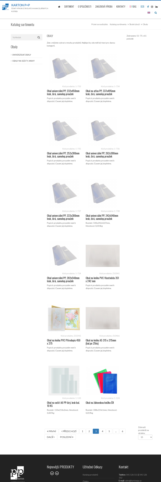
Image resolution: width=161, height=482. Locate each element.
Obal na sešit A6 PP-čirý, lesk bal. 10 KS (97, 279)
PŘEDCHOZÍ (69, 306)
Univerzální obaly (21, 55)
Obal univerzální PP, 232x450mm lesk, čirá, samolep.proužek (58, 94)
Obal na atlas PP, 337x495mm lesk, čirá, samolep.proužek (98, 92)
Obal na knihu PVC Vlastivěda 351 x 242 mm (97, 217)
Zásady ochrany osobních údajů (96, 390)
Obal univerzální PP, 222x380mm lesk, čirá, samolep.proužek (94, 156)
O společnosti (89, 370)
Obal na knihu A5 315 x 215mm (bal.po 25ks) (62, 279)
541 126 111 (132, 350)
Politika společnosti (91, 416)
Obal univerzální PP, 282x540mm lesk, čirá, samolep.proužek (58, 219)
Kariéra (86, 383)
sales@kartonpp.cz (133, 356)
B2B (142, 6)
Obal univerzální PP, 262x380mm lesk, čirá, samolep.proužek (58, 156)
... (116, 306)
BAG (133, 6)
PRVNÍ (51, 306)
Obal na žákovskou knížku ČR (133, 278)
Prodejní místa (89, 377)
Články (86, 357)
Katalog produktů (90, 350)
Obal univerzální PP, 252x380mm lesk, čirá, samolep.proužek (130, 94)
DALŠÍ (51, 312)
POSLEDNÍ (66, 312)
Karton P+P (20, 5)
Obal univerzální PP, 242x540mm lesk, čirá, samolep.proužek (130, 156)
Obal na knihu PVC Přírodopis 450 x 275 (133, 217)
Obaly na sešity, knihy (23, 61)
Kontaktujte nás (89, 363)
